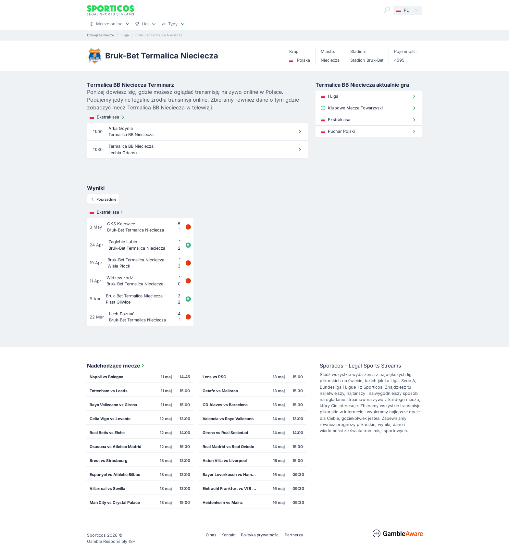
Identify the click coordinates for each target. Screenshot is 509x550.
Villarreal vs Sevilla (107, 488)
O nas (211, 534)
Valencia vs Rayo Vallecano (228, 418)
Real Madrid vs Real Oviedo (228, 446)
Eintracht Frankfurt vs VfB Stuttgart (232, 488)
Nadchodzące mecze (116, 365)
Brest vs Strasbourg (109, 460)
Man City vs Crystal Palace (115, 502)
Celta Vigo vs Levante (110, 418)
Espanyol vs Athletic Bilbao (115, 474)
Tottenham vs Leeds (109, 390)
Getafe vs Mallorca (220, 390)
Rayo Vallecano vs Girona (113, 404)
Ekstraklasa (108, 117)
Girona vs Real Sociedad (225, 432)
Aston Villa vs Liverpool (225, 460)
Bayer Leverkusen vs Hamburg (232, 474)
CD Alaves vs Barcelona (225, 404)
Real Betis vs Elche (107, 432)
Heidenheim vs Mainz (223, 502)
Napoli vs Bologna (106, 376)
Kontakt (228, 534)
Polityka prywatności (260, 534)
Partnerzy (294, 534)
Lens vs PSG (214, 376)
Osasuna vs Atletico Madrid (116, 446)
